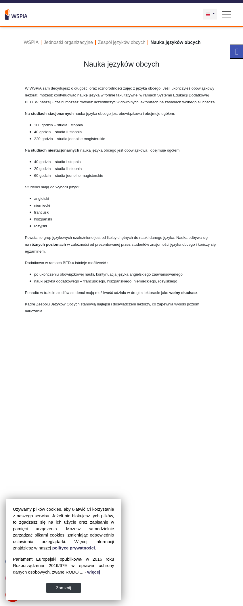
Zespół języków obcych (122, 42)
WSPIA (31, 42)
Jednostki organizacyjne (68, 42)
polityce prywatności (73, 547)
